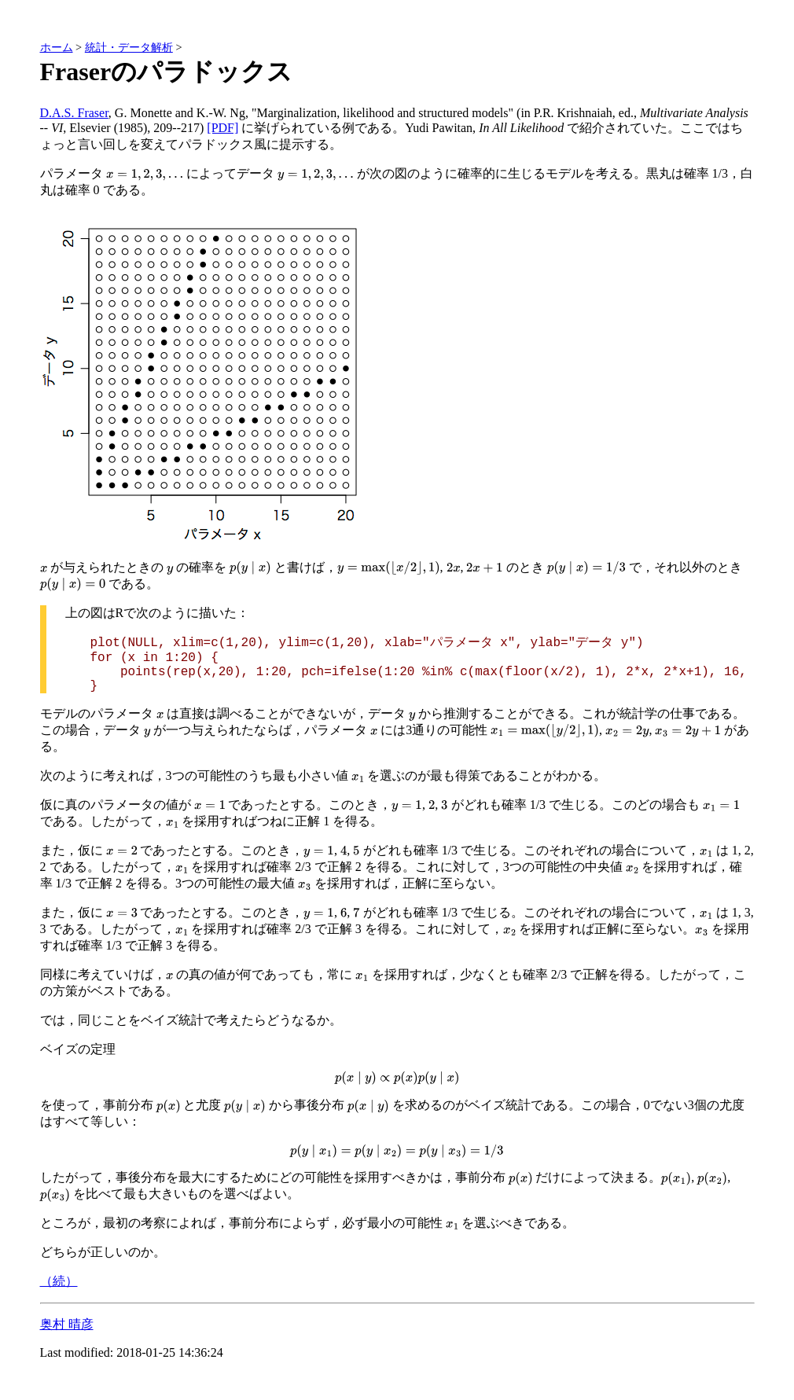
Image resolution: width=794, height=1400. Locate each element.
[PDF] (222, 127)
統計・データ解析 (129, 47)
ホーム (56, 47)
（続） (59, 1281)
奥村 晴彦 (67, 1324)
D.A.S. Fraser (74, 112)
